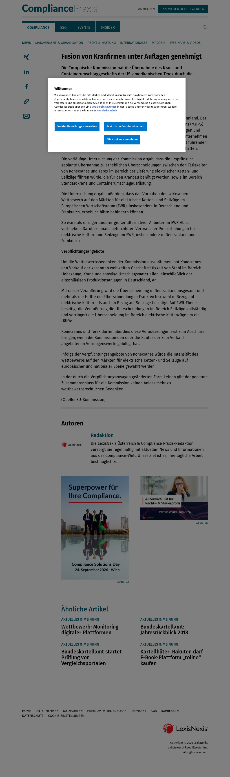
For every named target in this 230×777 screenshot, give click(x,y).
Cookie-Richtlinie (107, 110)
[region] (117, 115)
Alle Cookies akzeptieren (122, 139)
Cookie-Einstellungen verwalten (77, 126)
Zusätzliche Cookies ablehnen (125, 126)
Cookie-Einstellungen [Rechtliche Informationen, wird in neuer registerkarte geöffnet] (104, 106)
